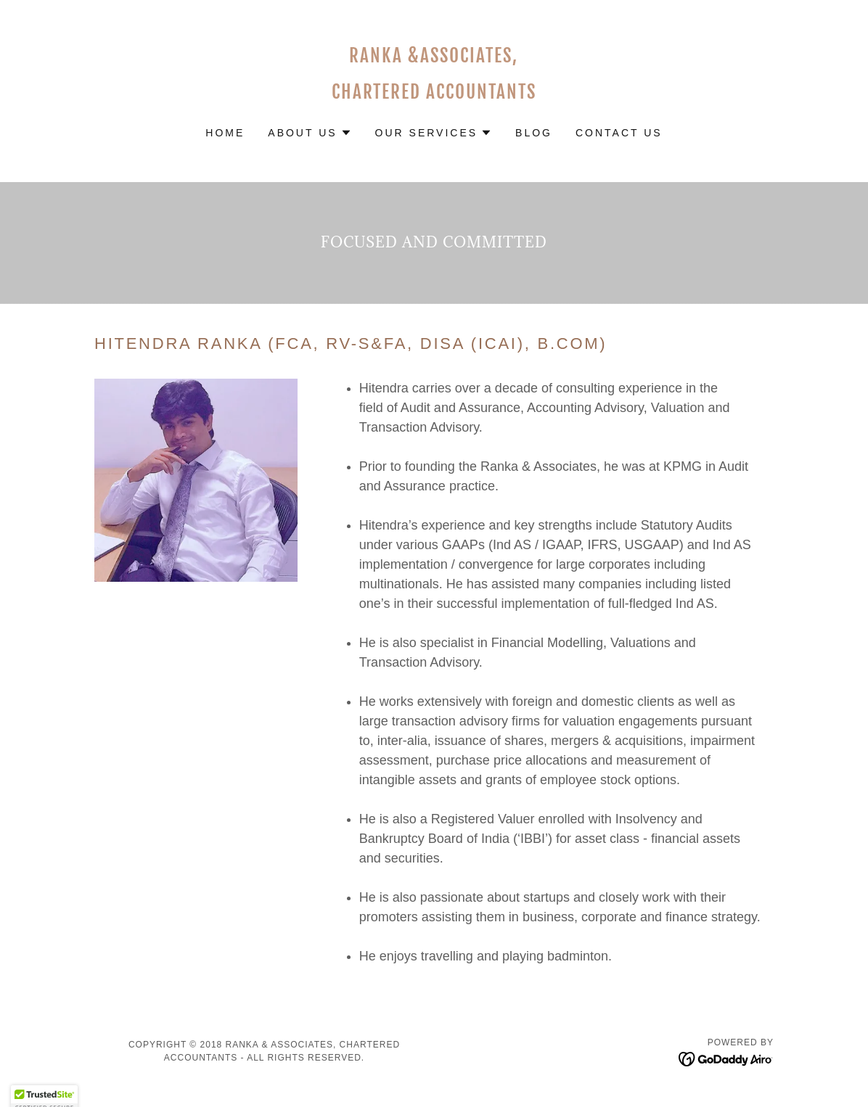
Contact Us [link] (619, 133)
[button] (309, 132)
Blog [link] (533, 133)
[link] (434, 95)
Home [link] (225, 133)
